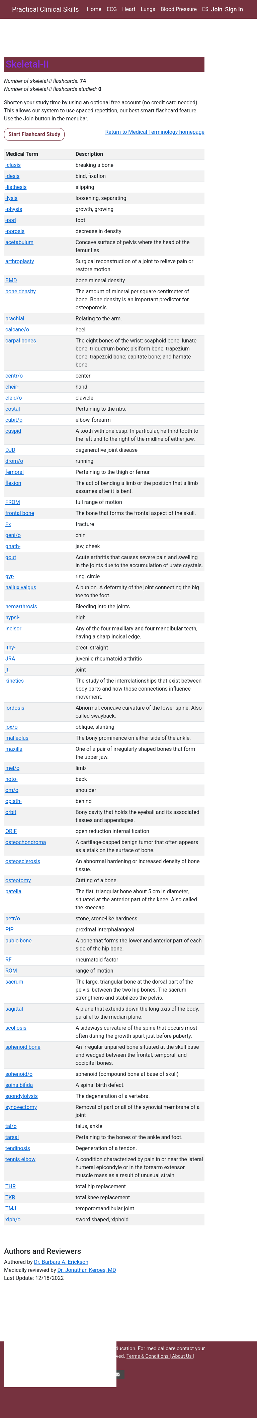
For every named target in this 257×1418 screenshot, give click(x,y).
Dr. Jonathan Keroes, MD (86, 1270)
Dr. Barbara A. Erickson (61, 1262)
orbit (10, 812)
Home (94, 9)
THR (10, 1186)
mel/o (12, 768)
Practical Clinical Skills (45, 9)
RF (8, 959)
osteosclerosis (22, 861)
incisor (13, 628)
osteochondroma (25, 842)
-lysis (11, 198)
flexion (13, 483)
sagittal (14, 1009)
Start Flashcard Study (34, 134)
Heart (129, 9)
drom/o (14, 461)
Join (217, 9)
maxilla (13, 749)
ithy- (10, 647)
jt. (7, 670)
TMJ (10, 1208)
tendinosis (17, 1148)
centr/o (14, 376)
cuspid (13, 431)
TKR (10, 1197)
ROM (11, 971)
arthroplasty (19, 261)
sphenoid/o (18, 1074)
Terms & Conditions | (149, 1356)
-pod (10, 220)
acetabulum (19, 242)
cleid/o (13, 398)
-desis (12, 176)
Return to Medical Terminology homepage (155, 132)
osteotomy (18, 880)
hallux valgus (20, 587)
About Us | (183, 1356)
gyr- (9, 576)
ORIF (11, 831)
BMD (11, 280)
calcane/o (17, 329)
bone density (20, 291)
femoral (14, 472)
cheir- (11, 387)
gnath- (12, 546)
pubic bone (18, 940)
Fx (8, 524)
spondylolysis (21, 1096)
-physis (13, 209)
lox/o (11, 727)
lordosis (14, 708)
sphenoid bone (22, 1047)
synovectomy (21, 1107)
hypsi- (12, 617)
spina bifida (19, 1085)
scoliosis (15, 1028)
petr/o (12, 918)
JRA (10, 658)
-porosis (14, 231)
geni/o (13, 535)
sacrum (14, 982)
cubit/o (13, 420)
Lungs (148, 9)
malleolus (16, 738)
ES (205, 9)
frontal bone (19, 513)
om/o (11, 790)
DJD (10, 450)
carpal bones (20, 340)
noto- (11, 779)
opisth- (13, 801)
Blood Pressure (179, 9)
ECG (112, 9)
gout (10, 557)
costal (12, 409)
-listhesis (15, 187)
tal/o (11, 1126)
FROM (12, 502)
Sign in (234, 9)
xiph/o (12, 1219)
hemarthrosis (21, 606)
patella (13, 891)
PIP (9, 929)
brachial (14, 318)
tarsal (12, 1137)
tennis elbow (20, 1159)
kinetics (14, 681)
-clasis (13, 165)
